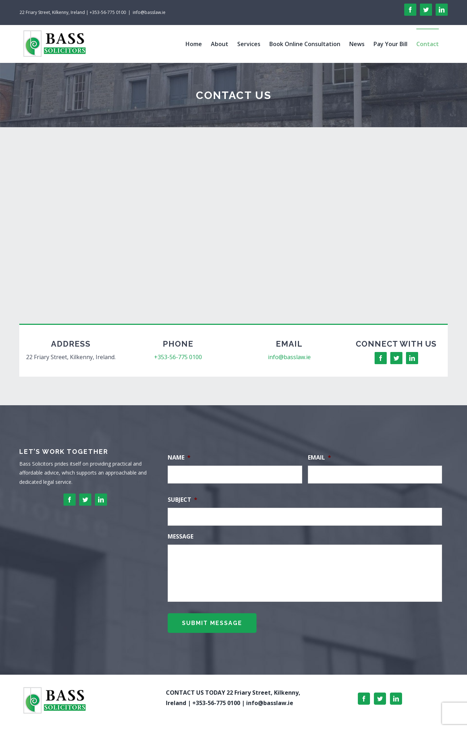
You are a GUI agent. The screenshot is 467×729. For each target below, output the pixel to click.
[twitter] (396, 358)
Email (319, 457)
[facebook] (381, 358)
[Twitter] (380, 695)
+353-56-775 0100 (178, 357)
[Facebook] (364, 695)
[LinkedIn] (396, 695)
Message (180, 536)
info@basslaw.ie (149, 12)
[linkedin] (412, 358)
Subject (182, 500)
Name (179, 457)
